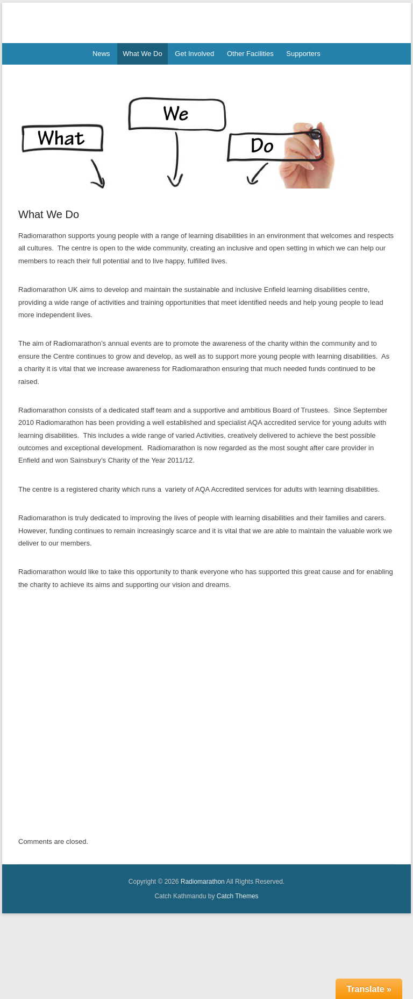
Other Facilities (250, 54)
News (101, 54)
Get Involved (194, 54)
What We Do (142, 54)
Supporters (303, 54)
